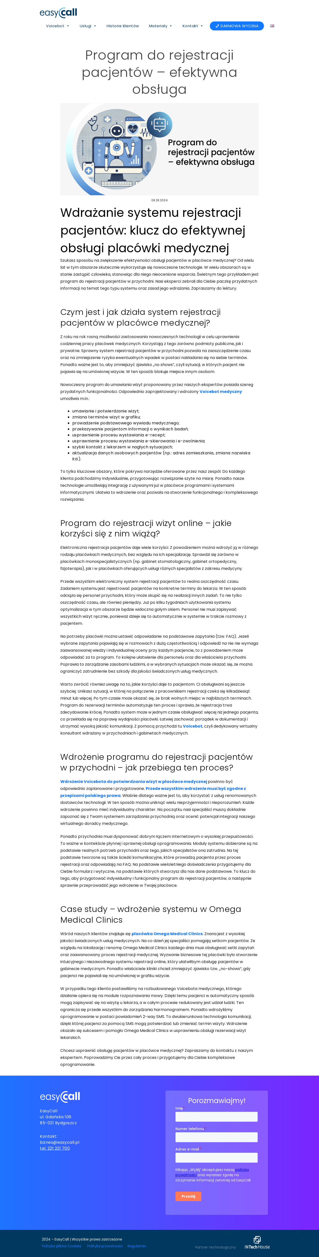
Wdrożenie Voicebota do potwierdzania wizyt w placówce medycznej (133, 781)
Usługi (88, 26)
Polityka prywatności (105, 1246)
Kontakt (193, 26)
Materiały (161, 26)
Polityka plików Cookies (61, 1246)
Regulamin (137, 1246)
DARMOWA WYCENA (239, 25)
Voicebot (58, 26)
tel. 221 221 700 (55, 1148)
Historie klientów (123, 25)
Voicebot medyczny (221, 391)
